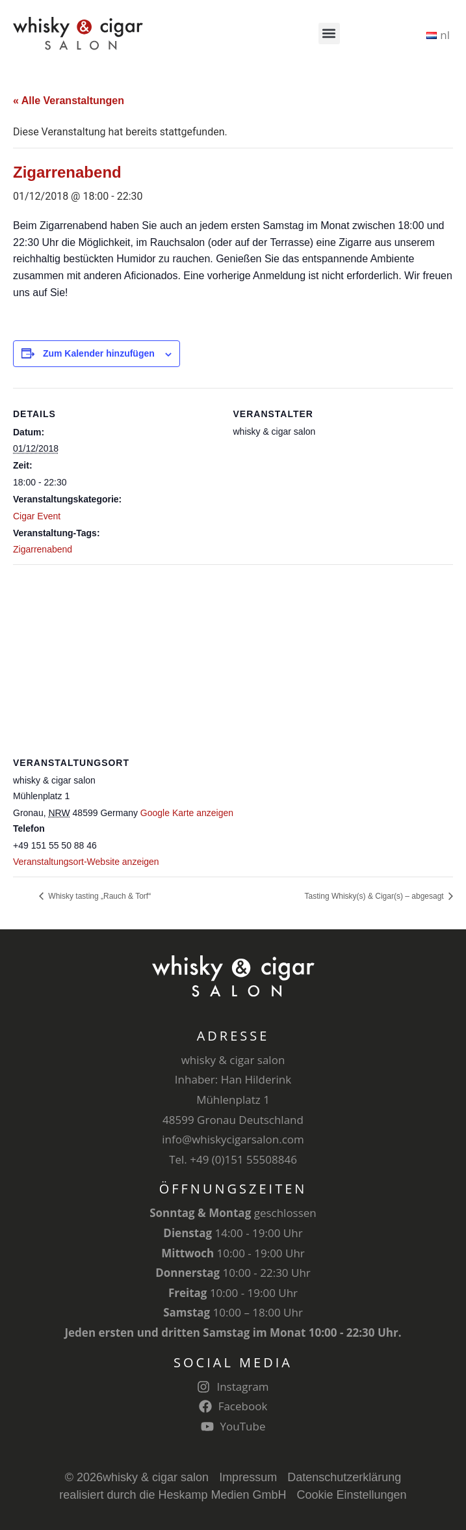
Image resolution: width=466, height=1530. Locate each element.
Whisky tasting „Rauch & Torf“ (98, 896)
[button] (329, 33)
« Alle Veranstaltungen (68, 100)
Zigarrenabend (42, 549)
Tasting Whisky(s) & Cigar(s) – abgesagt (375, 896)
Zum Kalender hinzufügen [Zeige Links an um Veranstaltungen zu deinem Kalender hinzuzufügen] (99, 353)
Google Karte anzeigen (186, 813)
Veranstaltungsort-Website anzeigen (86, 861)
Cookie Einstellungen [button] (352, 1494)
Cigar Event (36, 516)
